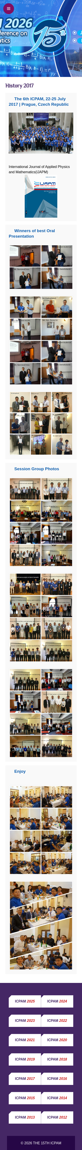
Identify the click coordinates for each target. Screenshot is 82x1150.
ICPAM (25, 1001)
